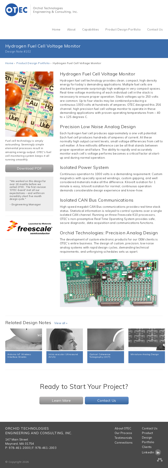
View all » (61, 323)
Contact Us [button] (106, 400)
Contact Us (155, 29)
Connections (124, 442)
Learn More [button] (61, 400)
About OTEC (123, 428)
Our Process (123, 433)
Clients (147, 447)
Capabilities (90, 29)
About (71, 29)
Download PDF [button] (29, 168)
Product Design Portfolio (123, 29)
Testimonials (123, 437)
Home (56, 29)
